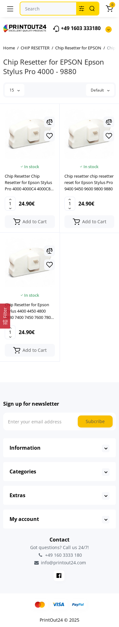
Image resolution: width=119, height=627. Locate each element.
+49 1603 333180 (77, 28)
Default (100, 90)
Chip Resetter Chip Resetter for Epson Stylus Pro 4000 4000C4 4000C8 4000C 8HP (28, 182)
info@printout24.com (59, 563)
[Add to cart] (30, 221)
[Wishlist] (49, 135)
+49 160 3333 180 (59, 555)
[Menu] (10, 8)
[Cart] (109, 8)
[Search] (92, 8)
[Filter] (5, 316)
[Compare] (49, 122)
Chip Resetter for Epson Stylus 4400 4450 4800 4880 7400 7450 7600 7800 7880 (29, 311)
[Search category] (81, 8)
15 (15, 90)
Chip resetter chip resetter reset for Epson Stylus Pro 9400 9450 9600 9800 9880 (89, 182)
